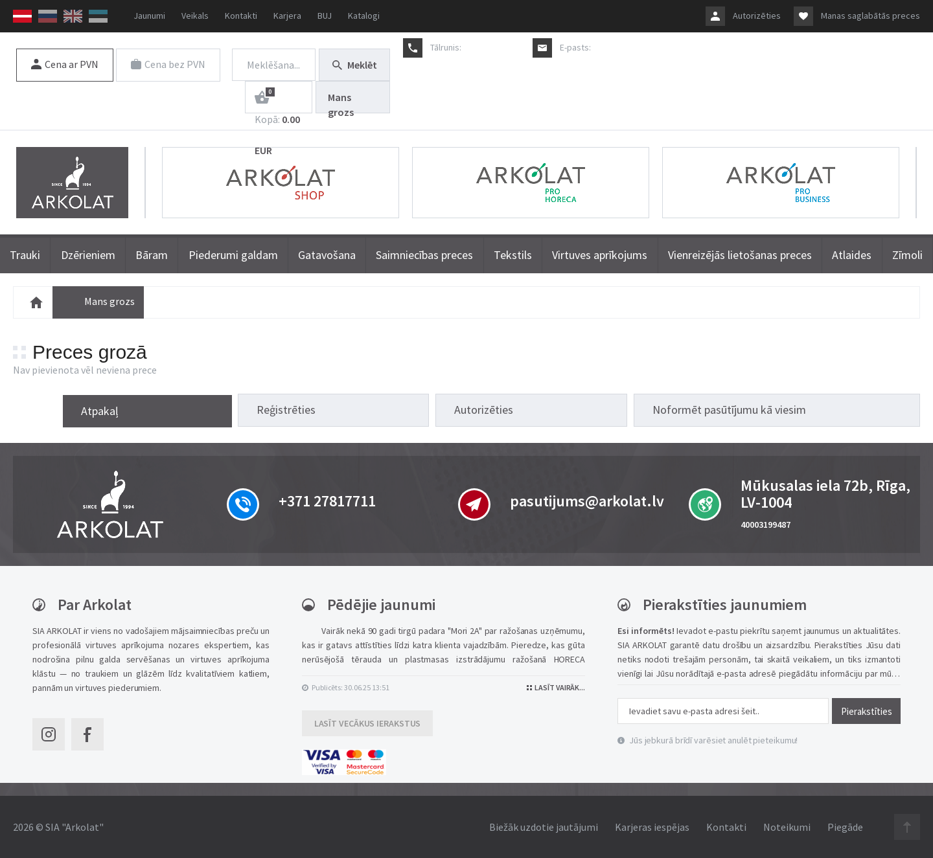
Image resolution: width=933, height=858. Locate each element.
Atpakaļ (479, 409)
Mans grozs (341, 102)
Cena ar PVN (64, 64)
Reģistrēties (571, 409)
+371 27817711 (491, 47)
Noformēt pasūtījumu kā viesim (824, 409)
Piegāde (845, 826)
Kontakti (241, 15)
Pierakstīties (866, 711)
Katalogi (364, 15)
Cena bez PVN (169, 64)
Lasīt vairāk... (556, 687)
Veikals (195, 15)
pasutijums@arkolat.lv (635, 47)
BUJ (324, 15)
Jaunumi (149, 15)
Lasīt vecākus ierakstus (367, 723)
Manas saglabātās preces (870, 15)
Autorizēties (757, 15)
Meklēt (354, 64)
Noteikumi (787, 826)
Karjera (287, 15)
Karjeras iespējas (652, 826)
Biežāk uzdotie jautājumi (543, 826)
